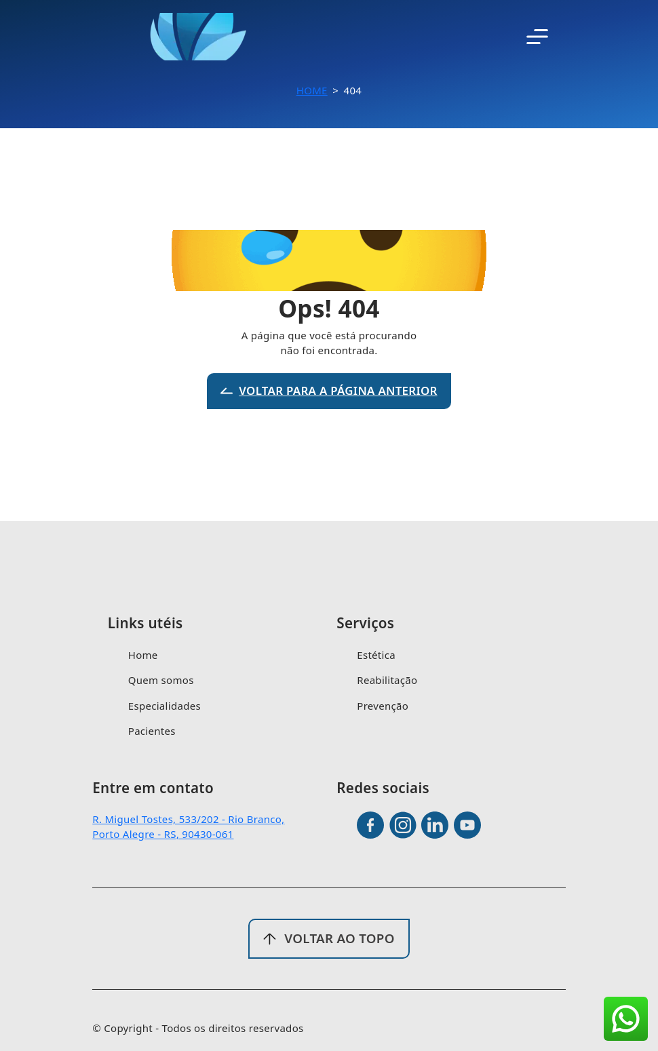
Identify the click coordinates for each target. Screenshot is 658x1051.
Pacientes (152, 731)
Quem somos (161, 680)
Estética (376, 655)
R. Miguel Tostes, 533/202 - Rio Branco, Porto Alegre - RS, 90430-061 (188, 826)
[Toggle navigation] (537, 36)
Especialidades (164, 705)
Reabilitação (387, 680)
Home (312, 90)
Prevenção (382, 705)
